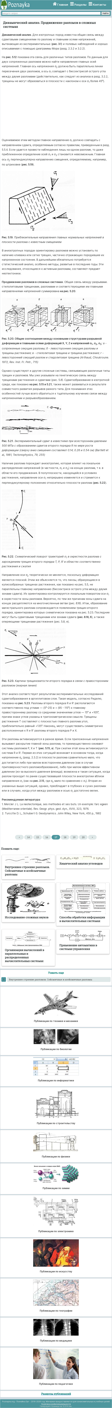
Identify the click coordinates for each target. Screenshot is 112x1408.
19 (74, 837)
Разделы (80, 4)
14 (28, 837)
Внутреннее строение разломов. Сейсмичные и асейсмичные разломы (50, 979)
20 (83, 837)
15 (37, 837)
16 (46, 837)
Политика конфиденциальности (56, 1404)
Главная (62, 4)
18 (65, 837)
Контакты (99, 4)
